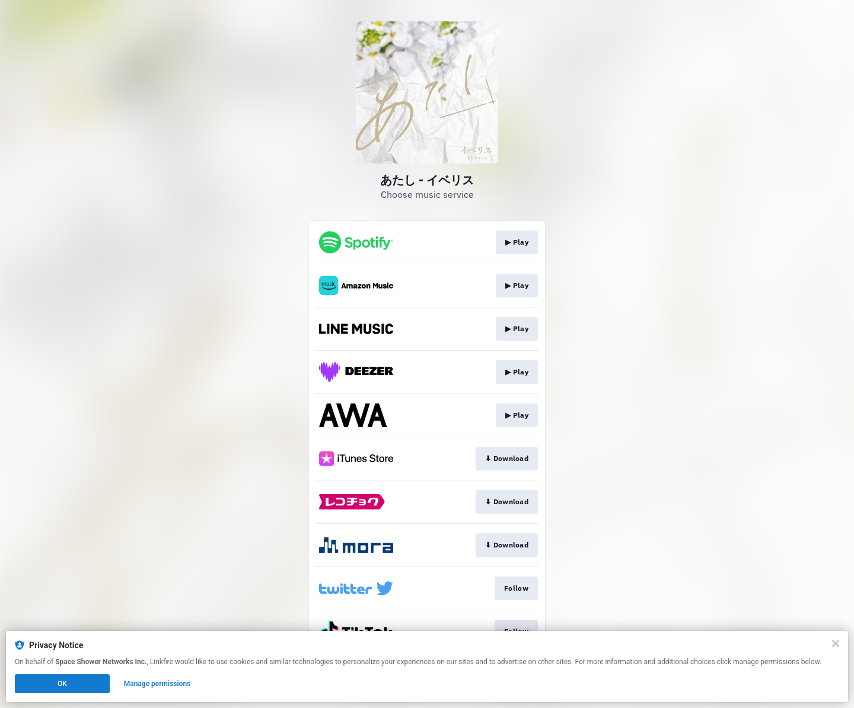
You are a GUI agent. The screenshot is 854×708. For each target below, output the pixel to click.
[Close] (835, 643)
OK (62, 684)
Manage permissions (157, 684)
